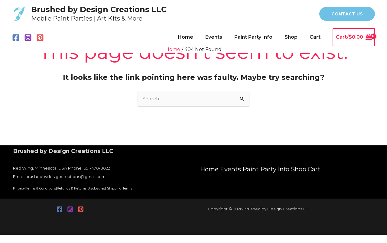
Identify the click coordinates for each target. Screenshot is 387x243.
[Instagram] (28, 37)
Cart (316, 37)
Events (222, 37)
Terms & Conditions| (56, 188)
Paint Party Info (259, 37)
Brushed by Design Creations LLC (99, 9)
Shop (294, 37)
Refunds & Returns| (104, 188)
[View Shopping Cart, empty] (354, 37)
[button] (347, 14)
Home (196, 37)
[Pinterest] (40, 37)
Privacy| (22, 188)
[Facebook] (16, 37)
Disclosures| (142, 188)
